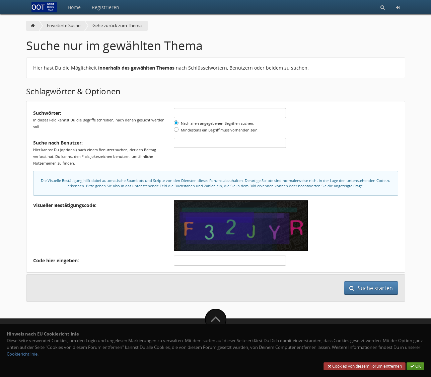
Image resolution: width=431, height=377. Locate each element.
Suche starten (371, 288)
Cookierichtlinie (22, 354)
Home (74, 7)
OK (415, 366)
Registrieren (105, 7)
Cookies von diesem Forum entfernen (364, 366)
